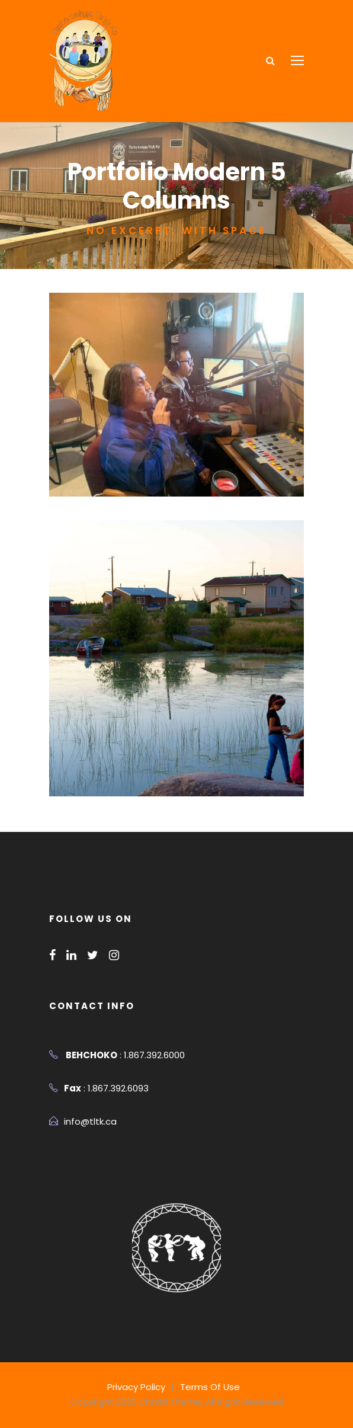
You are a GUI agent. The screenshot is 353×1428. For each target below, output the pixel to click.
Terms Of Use (208, 1387)
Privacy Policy (139, 1387)
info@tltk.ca (87, 1121)
